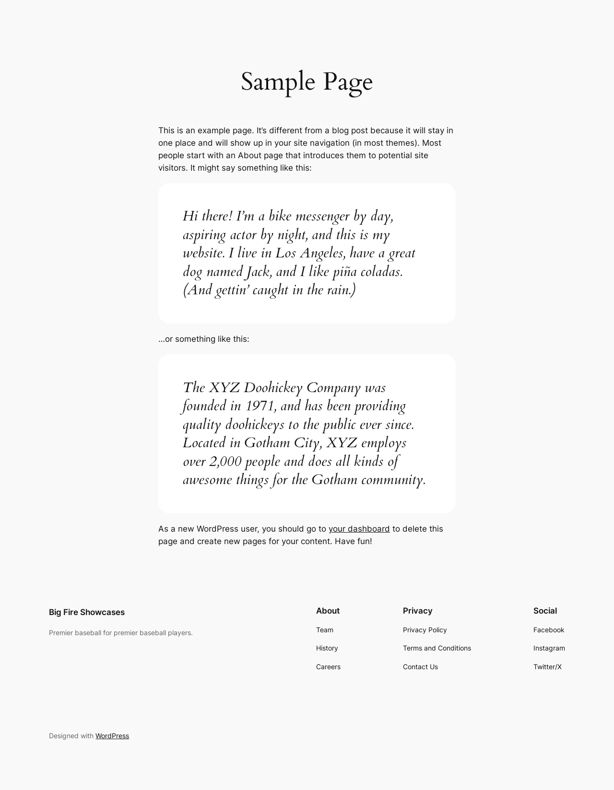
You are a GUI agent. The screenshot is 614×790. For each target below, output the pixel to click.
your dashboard (359, 529)
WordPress (112, 736)
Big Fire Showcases (87, 612)
